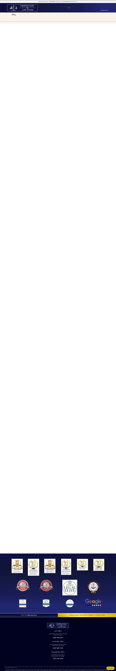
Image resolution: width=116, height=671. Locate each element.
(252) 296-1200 (58, 648)
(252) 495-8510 (29, 615)
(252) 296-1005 (58, 658)
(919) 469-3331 (58, 637)
